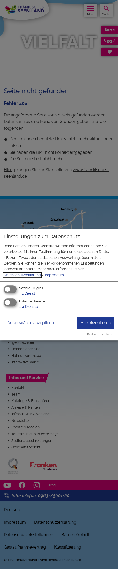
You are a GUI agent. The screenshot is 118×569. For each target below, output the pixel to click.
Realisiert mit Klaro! (99, 334)
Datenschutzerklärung (22, 275)
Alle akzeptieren (95, 322)
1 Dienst (27, 293)
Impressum (54, 275)
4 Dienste (28, 306)
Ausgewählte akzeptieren (31, 322)
